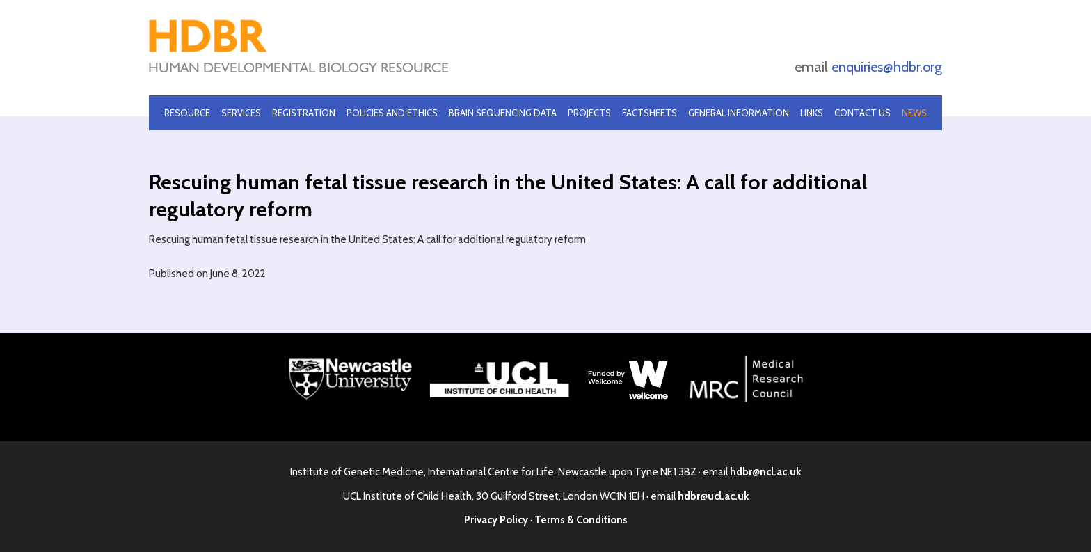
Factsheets (649, 112)
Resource (187, 112)
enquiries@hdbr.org (886, 66)
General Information (738, 112)
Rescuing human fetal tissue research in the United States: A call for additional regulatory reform (367, 239)
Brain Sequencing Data (503, 112)
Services (241, 112)
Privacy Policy (496, 520)
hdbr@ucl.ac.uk (713, 496)
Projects (589, 112)
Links (811, 112)
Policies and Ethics (392, 112)
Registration (303, 112)
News (914, 112)
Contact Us (862, 112)
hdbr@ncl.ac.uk (765, 472)
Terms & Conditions (581, 520)
